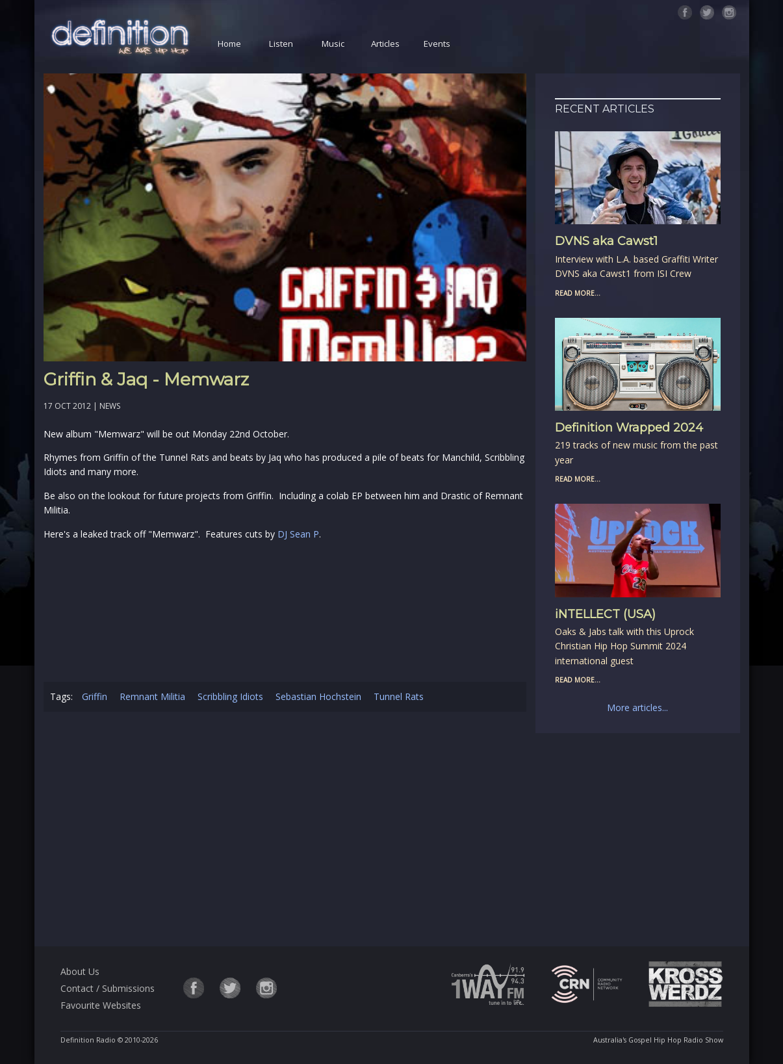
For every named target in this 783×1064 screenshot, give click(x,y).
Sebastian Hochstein (318, 696)
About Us (79, 971)
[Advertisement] (285, 831)
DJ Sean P (298, 534)
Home (229, 43)
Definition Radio (88, 1040)
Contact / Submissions (107, 988)
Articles (385, 43)
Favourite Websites (100, 1005)
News (109, 405)
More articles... (637, 707)
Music (333, 43)
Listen (281, 43)
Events (437, 43)
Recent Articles (604, 109)
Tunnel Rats (399, 696)
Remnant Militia (152, 696)
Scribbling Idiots (230, 696)
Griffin (94, 696)
